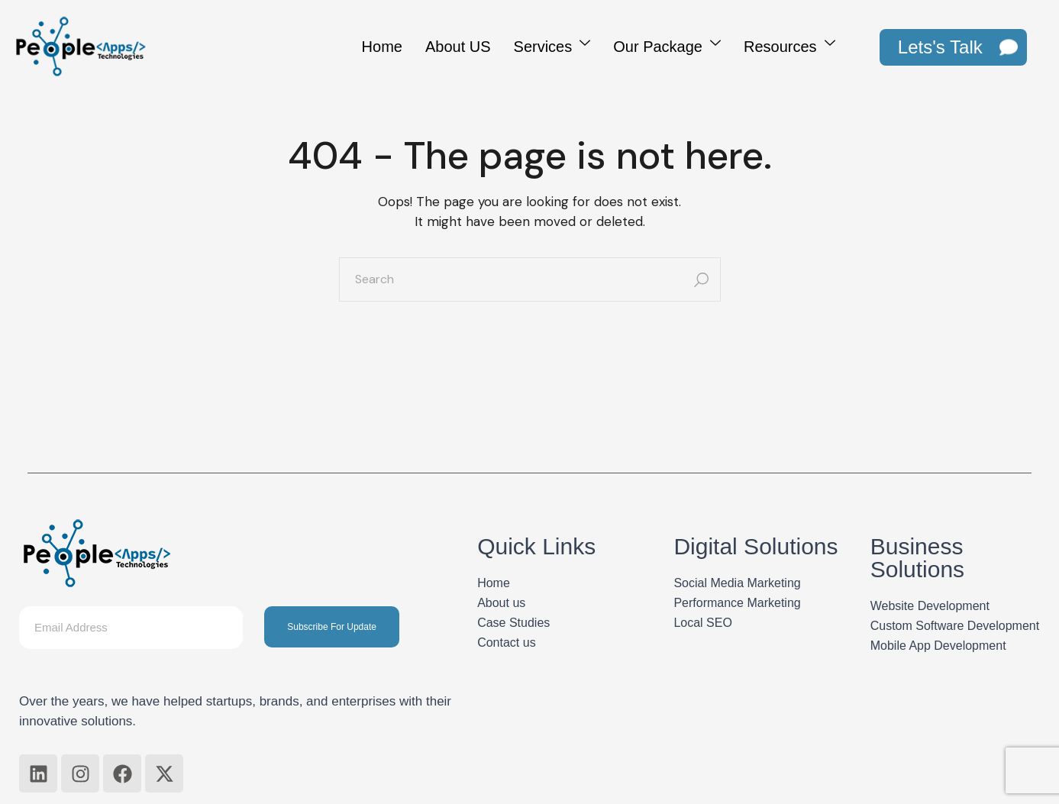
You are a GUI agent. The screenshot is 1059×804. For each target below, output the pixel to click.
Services (552, 44)
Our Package (667, 44)
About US (458, 46)
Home (382, 46)
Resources (789, 44)
